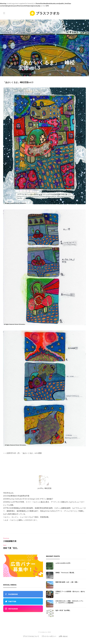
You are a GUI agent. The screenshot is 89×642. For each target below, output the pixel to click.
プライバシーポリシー (49, 636)
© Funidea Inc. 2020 (44, 632)
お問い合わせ (63, 636)
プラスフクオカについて (31, 636)
